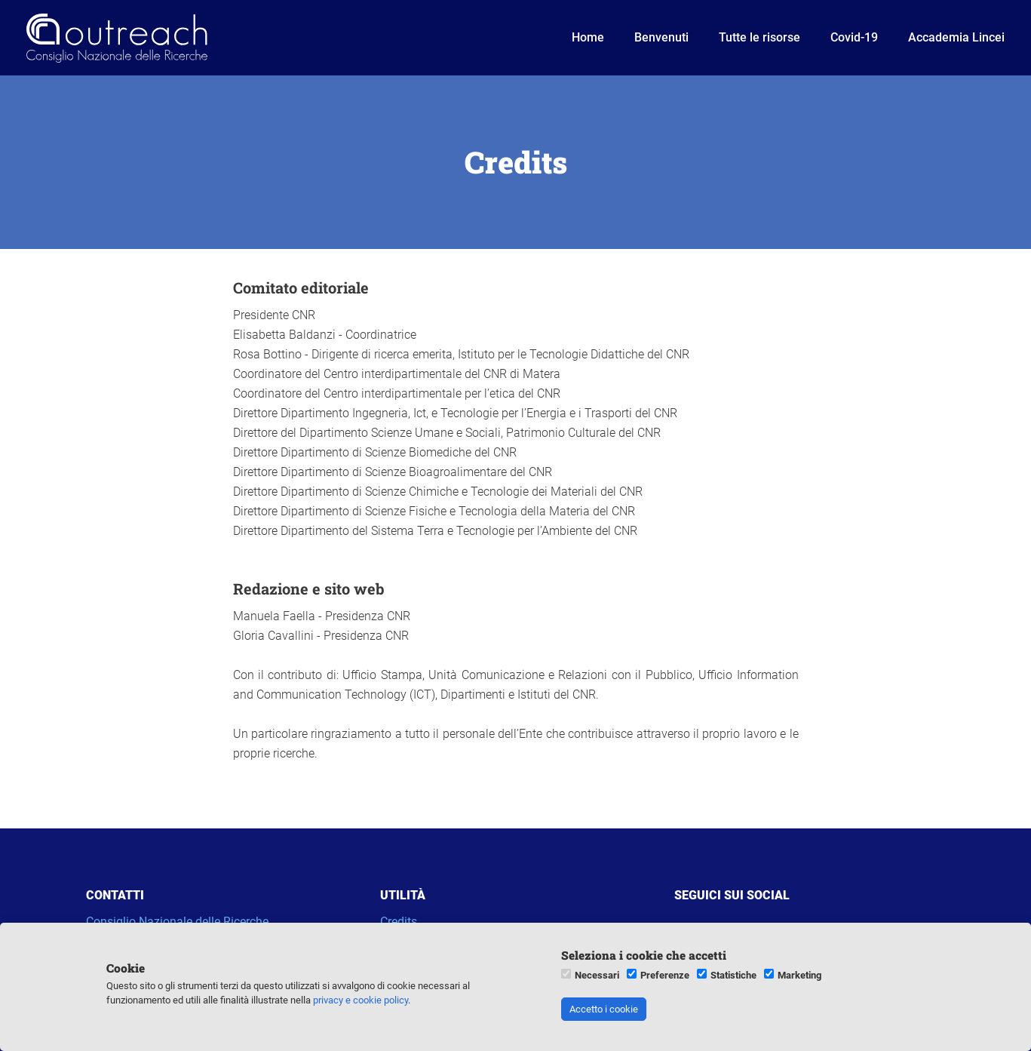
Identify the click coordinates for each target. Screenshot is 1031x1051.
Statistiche (733, 975)
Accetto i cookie (603, 1009)
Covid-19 (854, 37)
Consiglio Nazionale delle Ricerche (177, 921)
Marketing (799, 975)
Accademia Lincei (956, 37)
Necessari (597, 975)
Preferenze (664, 975)
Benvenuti (661, 37)
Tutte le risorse (759, 37)
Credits (398, 921)
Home (588, 37)
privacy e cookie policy (360, 1000)
